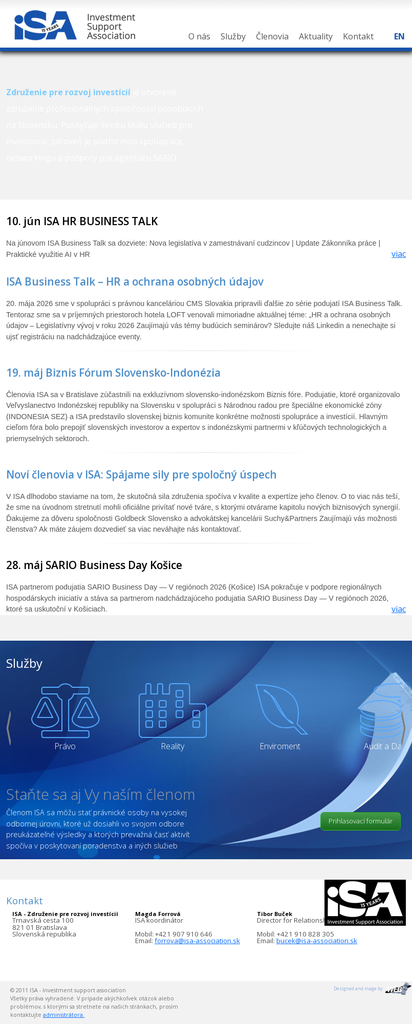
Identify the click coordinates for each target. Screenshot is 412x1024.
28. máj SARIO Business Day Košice (94, 565)
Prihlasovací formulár (361, 820)
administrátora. (63, 1014)
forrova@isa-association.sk (197, 940)
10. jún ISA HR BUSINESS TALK (82, 221)
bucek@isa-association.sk (316, 940)
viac (399, 253)
